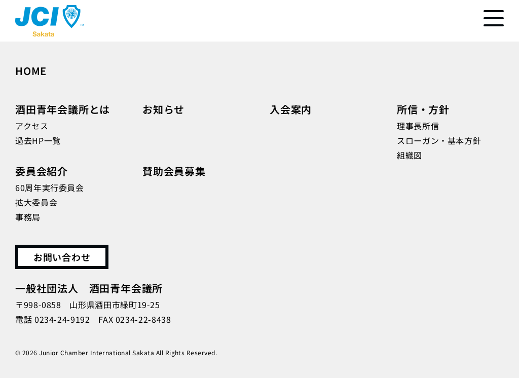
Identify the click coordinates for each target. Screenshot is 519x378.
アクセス (32, 126)
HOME (31, 70)
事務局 (28, 217)
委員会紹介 (41, 171)
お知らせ (163, 109)
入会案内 (291, 109)
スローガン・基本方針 (439, 140)
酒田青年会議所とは (62, 109)
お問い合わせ (61, 256)
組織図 (409, 155)
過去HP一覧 (38, 140)
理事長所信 (418, 126)
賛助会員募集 (174, 171)
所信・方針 (423, 109)
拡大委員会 (36, 202)
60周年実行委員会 (49, 187)
